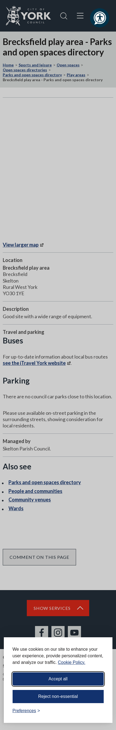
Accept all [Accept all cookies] (57, 679)
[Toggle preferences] (26, 710)
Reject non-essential (58, 696)
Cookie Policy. (71, 662)
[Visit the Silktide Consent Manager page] (100, 711)
